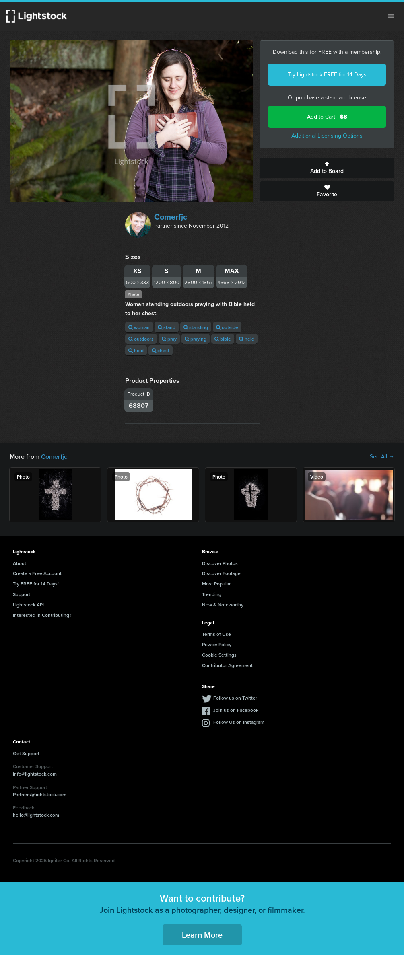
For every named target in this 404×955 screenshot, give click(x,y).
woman (139, 327)
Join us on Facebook (235, 709)
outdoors (141, 338)
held (246, 338)
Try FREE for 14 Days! (36, 583)
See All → (382, 457)
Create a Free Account (37, 573)
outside (227, 327)
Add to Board (327, 168)
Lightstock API (28, 604)
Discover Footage (221, 573)
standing (195, 327)
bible (222, 338)
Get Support (26, 753)
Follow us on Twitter (235, 697)
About (19, 563)
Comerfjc (170, 217)
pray (169, 338)
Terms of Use (216, 634)
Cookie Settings (219, 654)
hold (136, 350)
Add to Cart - (327, 117)
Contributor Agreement (227, 665)
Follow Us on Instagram (238, 722)
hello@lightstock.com (36, 814)
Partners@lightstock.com (39, 794)
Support (21, 594)
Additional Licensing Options (327, 135)
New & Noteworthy (222, 604)
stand (166, 327)
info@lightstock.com (35, 773)
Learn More (202, 935)
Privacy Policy (216, 644)
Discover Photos (220, 563)
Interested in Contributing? (42, 615)
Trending (211, 594)
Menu (391, 16)
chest (160, 350)
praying (195, 338)
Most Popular (216, 583)
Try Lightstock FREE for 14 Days (327, 74)
